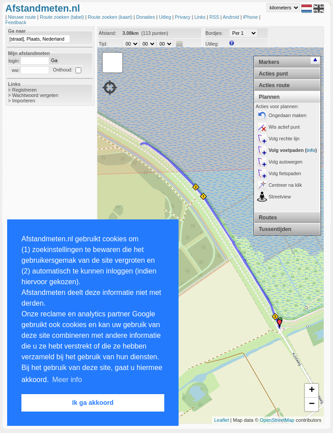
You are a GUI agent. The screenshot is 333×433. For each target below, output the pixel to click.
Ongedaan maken (288, 115)
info (311, 150)
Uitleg (165, 17)
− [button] (312, 404)
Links (200, 17)
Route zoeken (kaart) (110, 17)
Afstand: (107, 33)
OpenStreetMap (277, 420)
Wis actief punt (284, 127)
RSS (215, 17)
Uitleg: (212, 43)
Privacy (183, 17)
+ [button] (312, 390)
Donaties (146, 17)
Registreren (24, 89)
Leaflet (221, 420)
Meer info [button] (67, 379)
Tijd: (103, 43)
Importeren (23, 100)
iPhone (251, 17)
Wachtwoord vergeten (35, 95)
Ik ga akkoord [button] (93, 402)
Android (232, 17)
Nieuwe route (22, 17)
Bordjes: (214, 33)
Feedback (15, 22)
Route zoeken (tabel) (62, 17)
